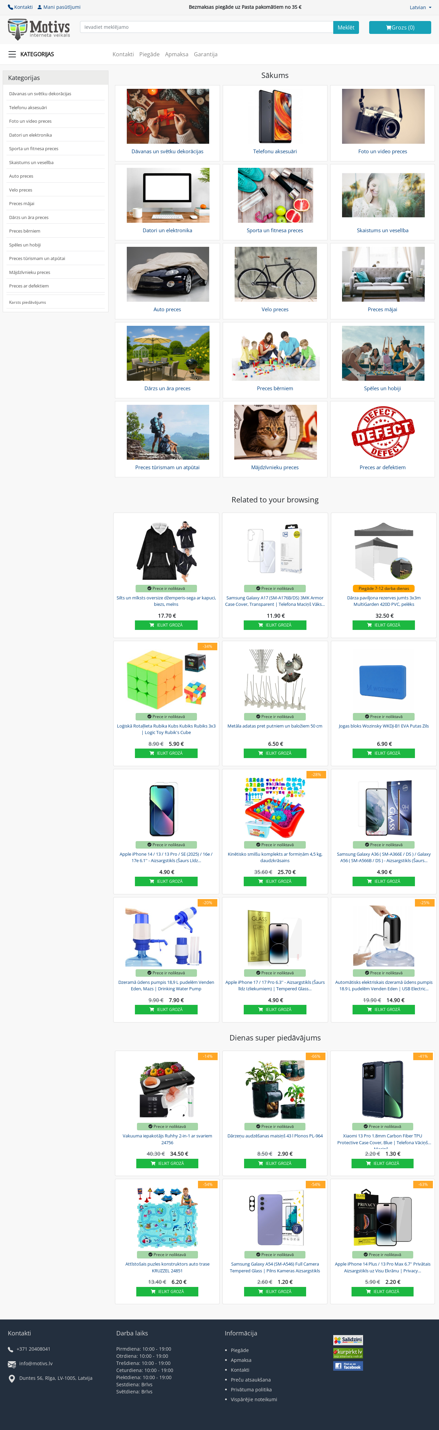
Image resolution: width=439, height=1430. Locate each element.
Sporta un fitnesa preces (33, 148)
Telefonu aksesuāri (28, 107)
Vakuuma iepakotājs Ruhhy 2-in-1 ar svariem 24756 (167, 1139)
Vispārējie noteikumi (254, 1399)
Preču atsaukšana (251, 1379)
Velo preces (20, 190)
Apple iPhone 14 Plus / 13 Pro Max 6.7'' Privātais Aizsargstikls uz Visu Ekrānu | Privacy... (383, 1267)
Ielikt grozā (166, 625)
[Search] (346, 27)
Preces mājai (21, 203)
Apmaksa (176, 54)
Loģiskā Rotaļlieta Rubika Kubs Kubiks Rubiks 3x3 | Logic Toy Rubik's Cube (166, 729)
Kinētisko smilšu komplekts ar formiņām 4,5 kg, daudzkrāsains (275, 857)
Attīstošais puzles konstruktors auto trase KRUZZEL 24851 (167, 1267)
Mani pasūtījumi (59, 7)
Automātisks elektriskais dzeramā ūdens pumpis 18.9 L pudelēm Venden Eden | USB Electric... (384, 985)
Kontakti (20, 7)
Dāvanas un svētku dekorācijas (40, 94)
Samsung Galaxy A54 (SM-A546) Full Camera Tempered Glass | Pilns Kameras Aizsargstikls (275, 1267)
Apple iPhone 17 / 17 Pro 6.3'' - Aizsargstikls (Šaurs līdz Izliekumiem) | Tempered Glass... (275, 985)
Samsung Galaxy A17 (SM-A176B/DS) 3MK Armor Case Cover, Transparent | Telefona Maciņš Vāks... (275, 601)
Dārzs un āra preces (28, 217)
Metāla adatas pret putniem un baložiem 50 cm (274, 726)
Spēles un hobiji (25, 245)
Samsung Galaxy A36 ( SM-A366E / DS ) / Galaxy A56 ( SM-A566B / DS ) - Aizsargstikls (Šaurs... (384, 857)
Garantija (206, 54)
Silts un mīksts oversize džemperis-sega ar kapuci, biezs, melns (166, 601)
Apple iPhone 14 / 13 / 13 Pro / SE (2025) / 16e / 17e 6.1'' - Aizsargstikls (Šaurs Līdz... (166, 857)
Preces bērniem (24, 231)
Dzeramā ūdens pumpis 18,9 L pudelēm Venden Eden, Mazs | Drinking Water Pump (166, 985)
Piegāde (149, 54)
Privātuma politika (251, 1389)
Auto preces (21, 176)
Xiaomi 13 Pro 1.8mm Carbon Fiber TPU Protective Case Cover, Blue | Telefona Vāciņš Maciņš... (382, 1141)
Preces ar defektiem (29, 286)
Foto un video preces (30, 121)
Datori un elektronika (30, 135)
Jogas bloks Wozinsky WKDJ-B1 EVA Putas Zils (384, 726)
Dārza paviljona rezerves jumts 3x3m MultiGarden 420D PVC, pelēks (384, 601)
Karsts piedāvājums (27, 302)
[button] (421, 7)
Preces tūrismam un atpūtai (37, 258)
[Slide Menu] (33, 54)
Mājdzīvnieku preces (29, 272)
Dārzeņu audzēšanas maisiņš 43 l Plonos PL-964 (275, 1136)
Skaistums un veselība (31, 162)
